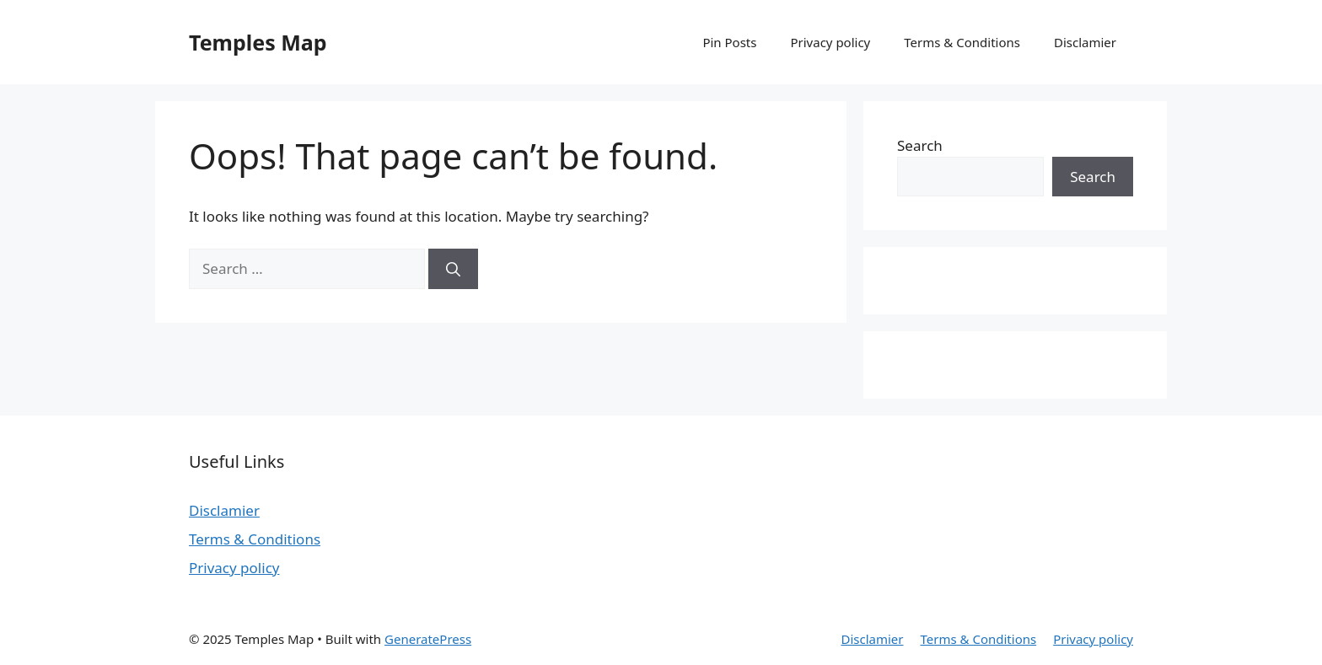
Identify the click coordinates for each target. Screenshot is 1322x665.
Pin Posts (729, 42)
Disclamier (1085, 42)
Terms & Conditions (962, 42)
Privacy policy (830, 42)
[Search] (453, 269)
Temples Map (258, 42)
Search (920, 145)
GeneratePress (427, 638)
